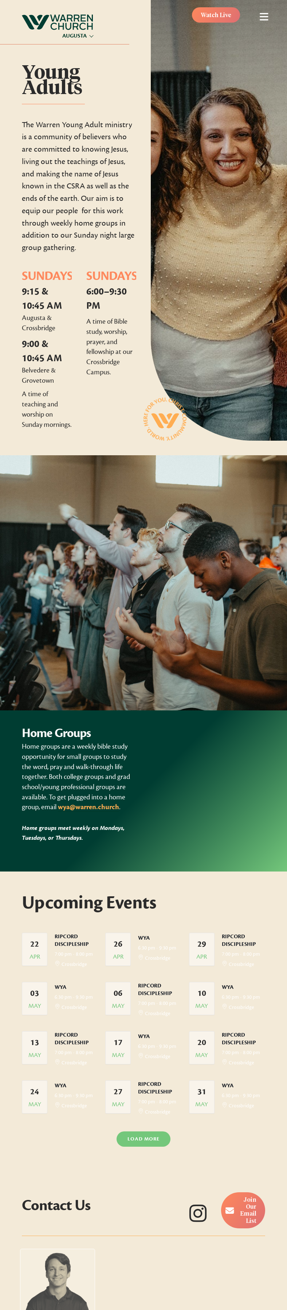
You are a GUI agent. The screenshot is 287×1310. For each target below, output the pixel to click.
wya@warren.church (88, 807)
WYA (144, 938)
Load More (143, 1138)
